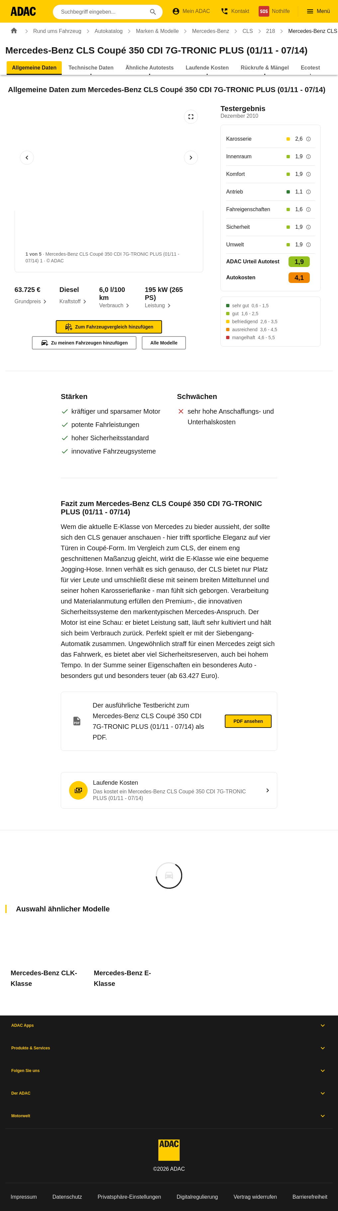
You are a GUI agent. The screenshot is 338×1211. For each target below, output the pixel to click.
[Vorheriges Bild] (27, 158)
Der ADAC (169, 1093)
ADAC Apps (169, 1025)
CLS (242, 31)
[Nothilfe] (274, 11)
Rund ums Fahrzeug (52, 31)
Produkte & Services (169, 1048)
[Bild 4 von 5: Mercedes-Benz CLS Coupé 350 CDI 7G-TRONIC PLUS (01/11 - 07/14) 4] (201, 233)
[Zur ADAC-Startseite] (24, 11)
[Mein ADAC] (191, 11)
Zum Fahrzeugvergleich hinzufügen (108, 327)
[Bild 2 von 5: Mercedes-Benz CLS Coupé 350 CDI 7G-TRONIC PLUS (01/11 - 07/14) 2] (96, 233)
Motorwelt (169, 1116)
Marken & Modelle (152, 31)
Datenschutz (67, 1197)
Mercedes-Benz (205, 31)
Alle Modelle (164, 342)
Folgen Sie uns (169, 1071)
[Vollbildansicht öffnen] (191, 117)
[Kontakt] (234, 11)
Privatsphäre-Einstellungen (129, 1197)
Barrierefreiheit (310, 1197)
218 (265, 31)
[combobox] (108, 12)
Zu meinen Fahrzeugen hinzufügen (84, 343)
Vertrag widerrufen (255, 1197)
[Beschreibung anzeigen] (308, 139)
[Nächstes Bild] (191, 158)
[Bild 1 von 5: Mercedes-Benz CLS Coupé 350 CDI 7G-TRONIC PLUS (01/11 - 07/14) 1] (43, 233)
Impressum (24, 1197)
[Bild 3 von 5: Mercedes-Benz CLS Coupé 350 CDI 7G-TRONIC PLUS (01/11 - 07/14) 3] (148, 233)
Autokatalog (103, 31)
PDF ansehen (248, 721)
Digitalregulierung (197, 1197)
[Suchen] (153, 12)
